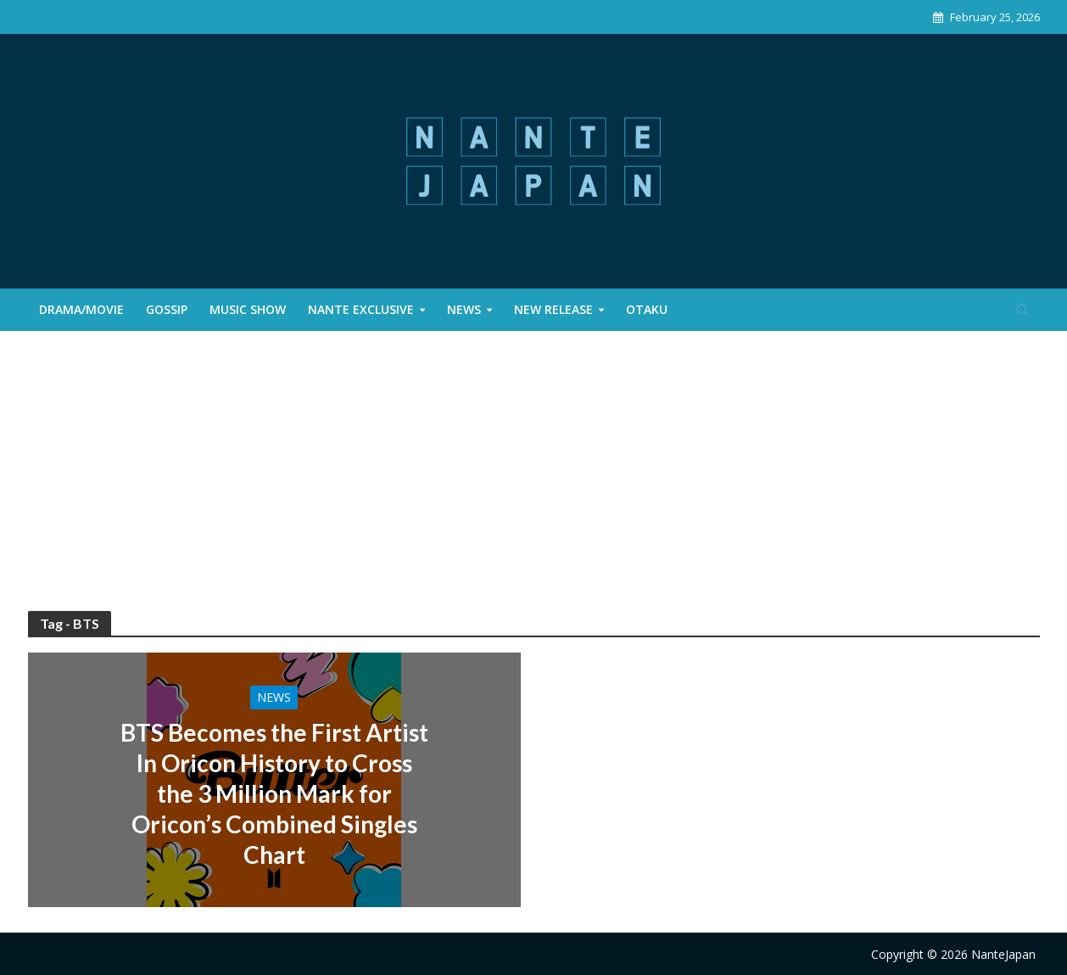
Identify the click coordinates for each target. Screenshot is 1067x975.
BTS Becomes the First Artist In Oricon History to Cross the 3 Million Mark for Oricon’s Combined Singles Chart (274, 793)
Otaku (647, 309)
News (464, 309)
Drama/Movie (81, 309)
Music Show (247, 309)
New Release (553, 309)
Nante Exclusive (361, 309)
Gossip (166, 309)
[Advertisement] (533, 483)
